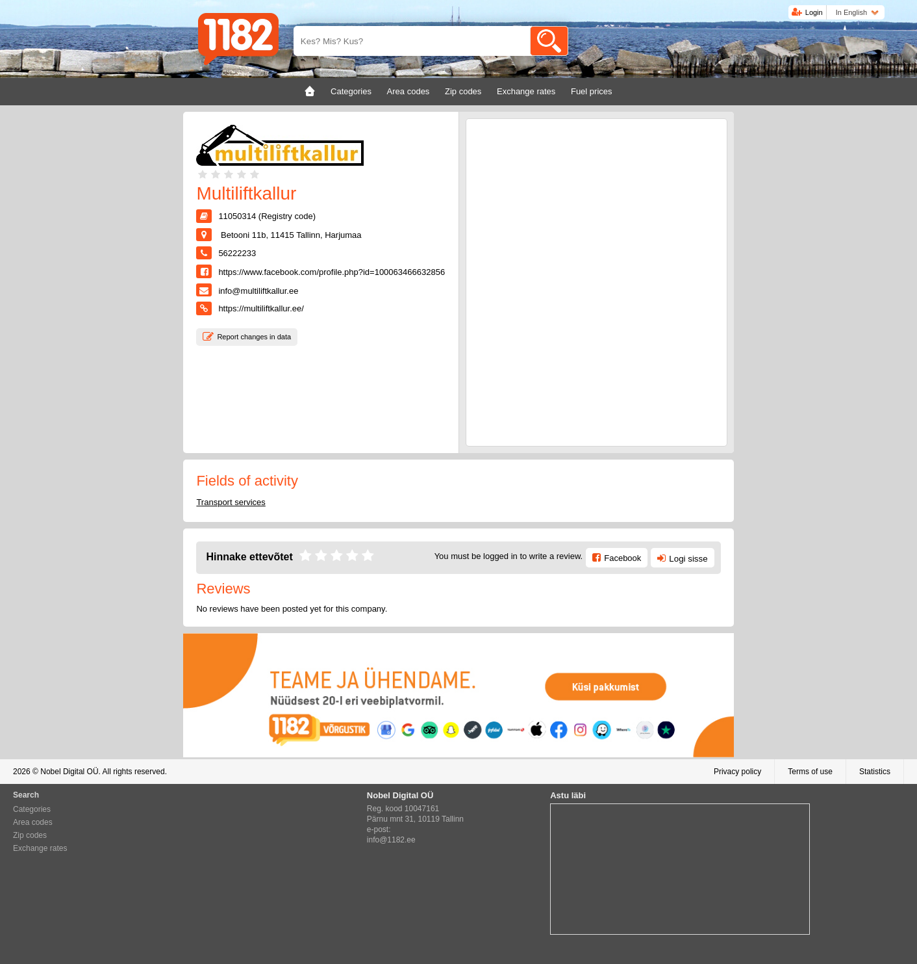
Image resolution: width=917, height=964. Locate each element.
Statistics (874, 771)
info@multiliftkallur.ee (258, 291)
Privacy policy (737, 771)
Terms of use (810, 771)
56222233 (237, 253)
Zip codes (30, 835)
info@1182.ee (391, 839)
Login (814, 12)
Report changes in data (254, 337)
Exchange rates (40, 848)
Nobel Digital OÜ (69, 771)
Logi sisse (688, 559)
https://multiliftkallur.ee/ (261, 308)
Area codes (33, 822)
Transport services (230, 502)
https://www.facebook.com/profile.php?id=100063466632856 (331, 272)
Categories (32, 809)
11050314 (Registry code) (267, 216)
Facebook (622, 558)
